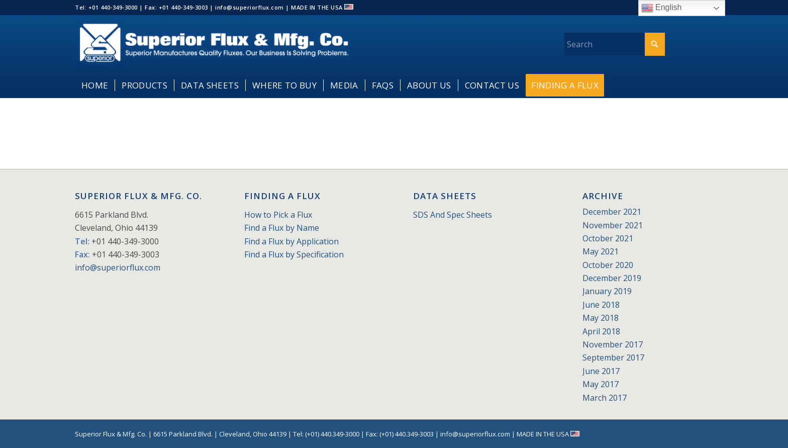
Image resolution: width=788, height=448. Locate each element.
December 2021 (611, 211)
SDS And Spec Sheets (452, 214)
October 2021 (607, 238)
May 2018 (600, 317)
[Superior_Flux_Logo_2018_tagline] (214, 44)
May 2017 (600, 384)
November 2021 (612, 225)
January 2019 (607, 291)
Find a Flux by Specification (294, 254)
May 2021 (600, 251)
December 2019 (611, 278)
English (661, 8)
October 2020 (607, 265)
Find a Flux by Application (291, 241)
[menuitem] (95, 85)
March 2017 (604, 397)
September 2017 (613, 357)
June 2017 (601, 371)
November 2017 (612, 344)
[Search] (614, 44)
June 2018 (601, 304)
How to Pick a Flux (278, 214)
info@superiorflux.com (117, 267)
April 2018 (601, 331)
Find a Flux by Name (281, 227)
